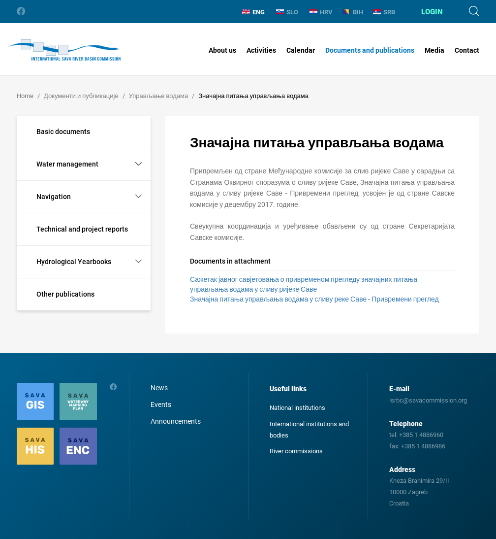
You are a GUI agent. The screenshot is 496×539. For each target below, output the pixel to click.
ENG (253, 12)
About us (222, 50)
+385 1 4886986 (423, 446)
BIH (352, 12)
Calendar (300, 50)
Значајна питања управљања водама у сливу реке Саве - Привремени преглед (314, 299)
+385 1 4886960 (421, 434)
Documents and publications (369, 50)
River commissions (296, 451)
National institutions (297, 407)
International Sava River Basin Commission (64, 50)
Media (434, 50)
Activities (261, 50)
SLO (287, 12)
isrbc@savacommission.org (428, 400)
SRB (384, 12)
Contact (467, 50)
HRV (321, 12)
